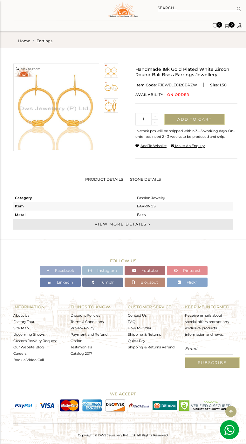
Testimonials (81, 347)
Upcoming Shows (28, 334)
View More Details (123, 224)
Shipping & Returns (144, 334)
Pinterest (187, 270)
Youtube (145, 270)
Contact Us (137, 315)
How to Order (139, 328)
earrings (44, 40)
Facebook (60, 270)
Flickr (187, 282)
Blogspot (145, 282)
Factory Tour (23, 322)
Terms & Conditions (87, 322)
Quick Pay (136, 341)
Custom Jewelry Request (35, 341)
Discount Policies (85, 315)
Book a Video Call (28, 360)
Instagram (102, 270)
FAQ (131, 322)
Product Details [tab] (104, 179)
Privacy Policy (82, 328)
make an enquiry (188, 146)
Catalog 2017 (81, 353)
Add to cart (194, 119)
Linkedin (60, 282)
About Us (21, 315)
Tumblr (103, 282)
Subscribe (212, 362)
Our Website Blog (28, 347)
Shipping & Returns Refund (151, 347)
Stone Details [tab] (145, 179)
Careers (19, 353)
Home (24, 40)
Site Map (21, 328)
